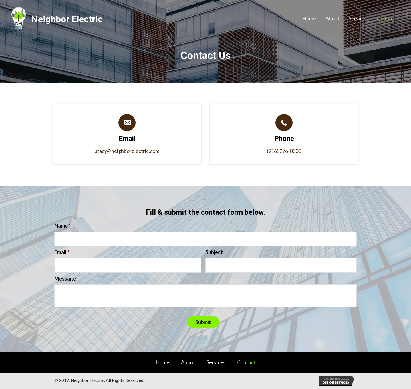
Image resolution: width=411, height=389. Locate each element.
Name (62, 225)
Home (162, 362)
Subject (214, 252)
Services (216, 362)
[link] (309, 18)
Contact (246, 362)
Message (65, 279)
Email (62, 252)
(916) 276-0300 (284, 151)
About (188, 362)
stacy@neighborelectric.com (127, 151)
